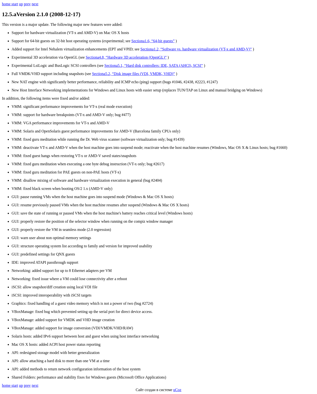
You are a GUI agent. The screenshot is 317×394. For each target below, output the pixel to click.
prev (27, 4)
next (35, 4)
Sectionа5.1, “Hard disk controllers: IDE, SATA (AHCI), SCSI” (153, 65)
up (21, 4)
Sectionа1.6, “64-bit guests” (153, 41)
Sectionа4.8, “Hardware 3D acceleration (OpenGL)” (126, 57)
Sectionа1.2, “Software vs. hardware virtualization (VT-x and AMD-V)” (196, 49)
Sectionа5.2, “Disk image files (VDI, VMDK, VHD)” (133, 74)
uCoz (177, 390)
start (15, 4)
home (7, 4)
